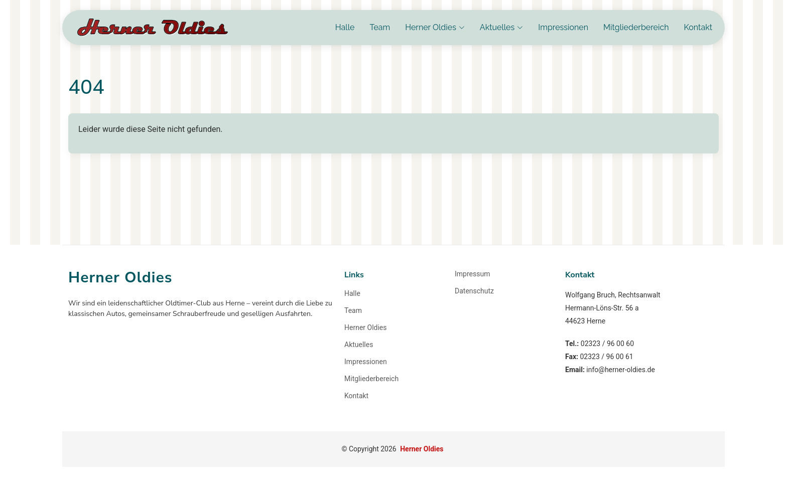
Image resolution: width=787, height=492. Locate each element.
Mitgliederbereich (636, 27)
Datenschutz (474, 290)
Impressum (472, 273)
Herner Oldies (365, 327)
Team (379, 27)
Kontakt (698, 27)
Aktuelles (358, 344)
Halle (345, 27)
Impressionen (563, 27)
